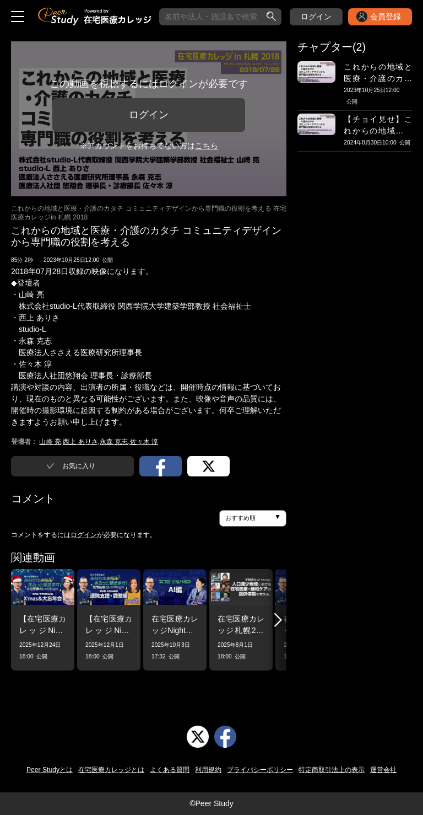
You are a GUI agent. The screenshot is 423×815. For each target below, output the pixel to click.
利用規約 (208, 770)
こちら (206, 145)
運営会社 (383, 770)
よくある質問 (169, 770)
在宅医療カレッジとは (111, 770)
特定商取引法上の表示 (332, 770)
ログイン (316, 16)
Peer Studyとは (49, 770)
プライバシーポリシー (260, 770)
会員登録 (385, 16)
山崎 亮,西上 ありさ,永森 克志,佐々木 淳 (98, 442)
